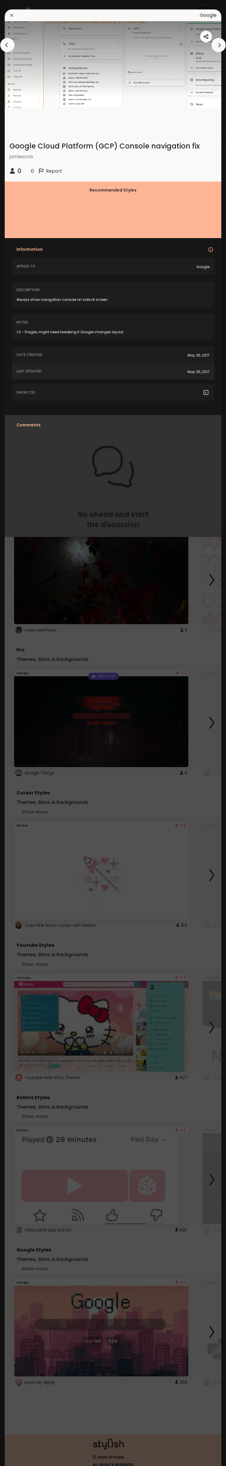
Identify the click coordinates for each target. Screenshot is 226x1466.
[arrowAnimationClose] (7, 45)
